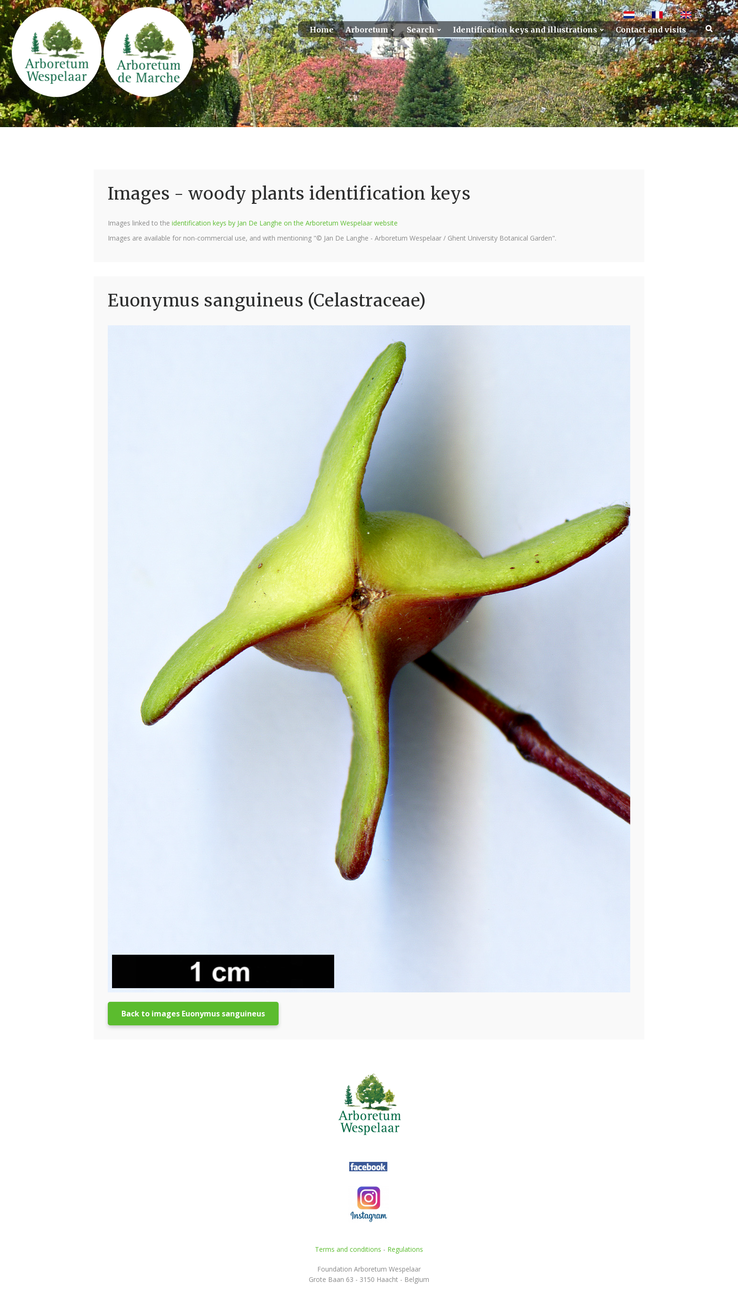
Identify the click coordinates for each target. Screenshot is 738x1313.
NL (641, 15)
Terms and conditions (348, 1249)
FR (669, 15)
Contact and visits (651, 29)
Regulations (405, 1249)
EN (698, 15)
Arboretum (366, 29)
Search (420, 29)
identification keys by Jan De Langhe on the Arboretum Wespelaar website (285, 222)
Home (322, 29)
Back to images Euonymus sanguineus (193, 1013)
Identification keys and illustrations (525, 29)
